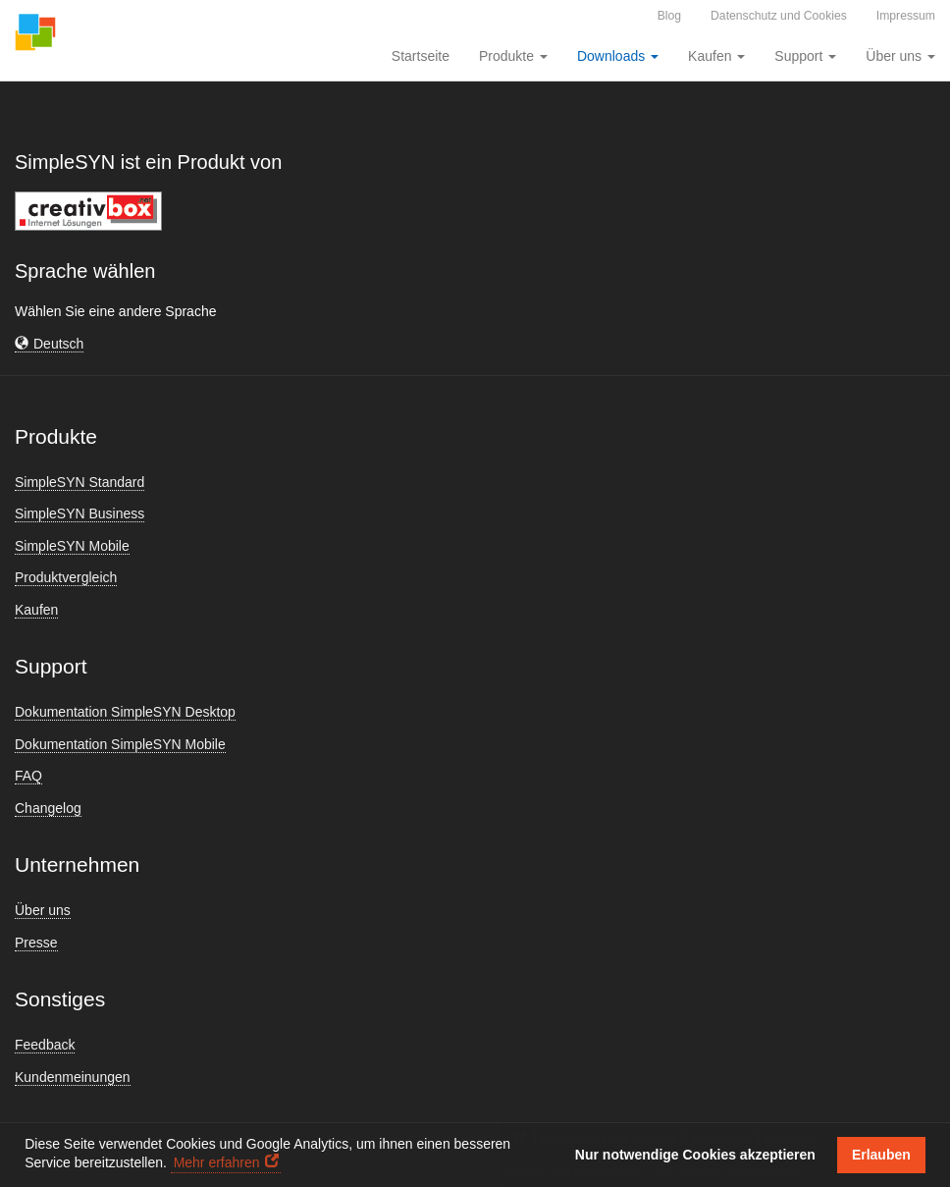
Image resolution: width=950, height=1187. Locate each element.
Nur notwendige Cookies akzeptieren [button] (695, 1154)
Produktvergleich (66, 577)
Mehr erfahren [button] (217, 1162)
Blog (669, 16)
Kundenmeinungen (73, 1077)
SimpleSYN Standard (79, 482)
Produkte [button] (513, 56)
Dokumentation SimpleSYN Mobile (120, 744)
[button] (49, 344)
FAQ (28, 775)
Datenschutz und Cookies (779, 16)
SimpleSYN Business (79, 513)
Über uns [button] (900, 56)
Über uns (43, 910)
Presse (36, 942)
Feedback (45, 1044)
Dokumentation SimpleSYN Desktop (125, 712)
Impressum (905, 16)
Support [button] (805, 56)
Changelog (48, 808)
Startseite (420, 56)
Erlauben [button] (881, 1154)
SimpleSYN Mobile (72, 546)
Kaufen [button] (716, 56)
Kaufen (36, 610)
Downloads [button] (618, 56)
